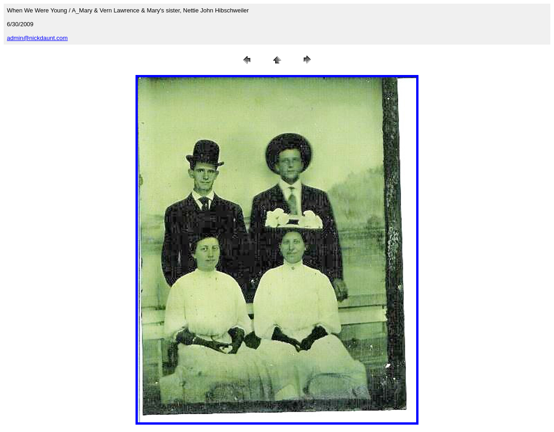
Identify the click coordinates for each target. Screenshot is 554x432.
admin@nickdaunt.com (37, 38)
